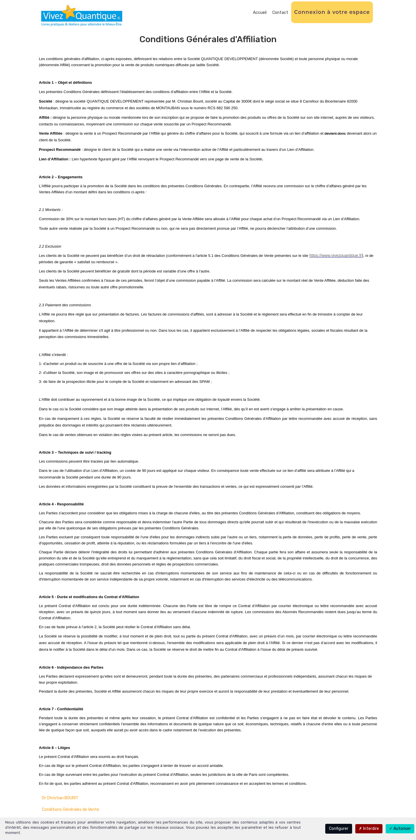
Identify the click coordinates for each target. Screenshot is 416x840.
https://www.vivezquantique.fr (335, 255)
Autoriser (400, 828)
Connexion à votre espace (332, 12)
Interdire (369, 828)
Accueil (260, 12)
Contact (280, 12)
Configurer (338, 828)
